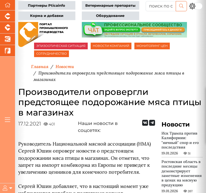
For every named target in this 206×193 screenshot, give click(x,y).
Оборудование (110, 16)
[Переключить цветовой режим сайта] (196, 6)
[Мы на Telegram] (152, 123)
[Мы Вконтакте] (145, 123)
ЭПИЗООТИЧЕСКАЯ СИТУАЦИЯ (60, 46)
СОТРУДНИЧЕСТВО (51, 53)
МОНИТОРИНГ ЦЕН (152, 46)
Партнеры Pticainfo (46, 5)
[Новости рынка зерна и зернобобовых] (7, 51)
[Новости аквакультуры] (7, 39)
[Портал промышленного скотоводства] (7, 28)
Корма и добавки (46, 16)
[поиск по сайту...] (161, 6)
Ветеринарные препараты (110, 5)
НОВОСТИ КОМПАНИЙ (111, 46)
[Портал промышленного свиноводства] (7, 16)
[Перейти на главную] (7, 5)
